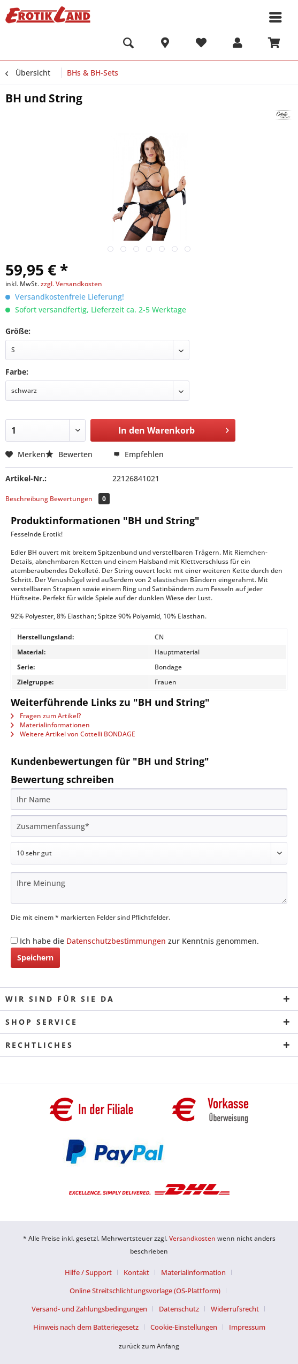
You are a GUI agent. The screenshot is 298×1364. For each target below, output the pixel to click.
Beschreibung (26, 498)
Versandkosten (192, 1238)
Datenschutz (179, 1309)
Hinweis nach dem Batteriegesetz (86, 1327)
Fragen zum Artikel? (46, 715)
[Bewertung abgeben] (149, 853)
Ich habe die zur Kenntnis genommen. (139, 941)
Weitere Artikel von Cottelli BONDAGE (73, 734)
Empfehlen (138, 454)
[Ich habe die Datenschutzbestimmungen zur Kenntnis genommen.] (14, 940)
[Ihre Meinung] (149, 888)
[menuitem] (128, 44)
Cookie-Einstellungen (183, 1327)
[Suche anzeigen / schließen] (128, 44)
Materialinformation (193, 1272)
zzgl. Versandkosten (71, 283)
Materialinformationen (50, 724)
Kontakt (136, 1272)
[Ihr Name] (149, 799)
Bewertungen (80, 498)
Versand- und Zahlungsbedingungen (89, 1309)
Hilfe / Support (88, 1272)
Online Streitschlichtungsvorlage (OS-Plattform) (145, 1290)
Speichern (35, 957)
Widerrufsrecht (235, 1309)
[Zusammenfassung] (149, 826)
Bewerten (70, 454)
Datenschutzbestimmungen (116, 941)
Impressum (247, 1327)
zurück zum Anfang (149, 1346)
